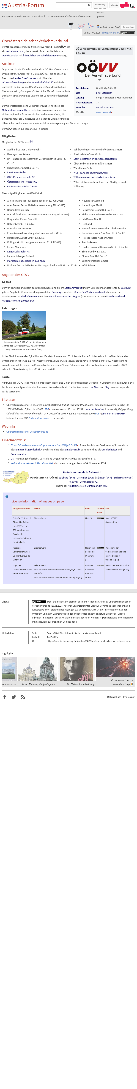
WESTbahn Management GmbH (90, 172)
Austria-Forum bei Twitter (14, 697)
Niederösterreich (30, 296)
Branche (80, 107)
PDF (47, 409)
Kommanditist (18, 454)
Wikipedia (92, 601)
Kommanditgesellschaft (27, 449)
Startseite (5, 5)
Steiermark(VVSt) (123, 477)
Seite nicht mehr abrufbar (113, 413)
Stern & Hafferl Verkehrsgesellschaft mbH (96, 158)
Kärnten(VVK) (104, 477)
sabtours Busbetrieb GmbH (22, 186)
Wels (96, 387)
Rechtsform (82, 88)
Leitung (80, 97)
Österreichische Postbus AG (22, 181)
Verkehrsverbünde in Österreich (82, 472)
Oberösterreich (10, 55)
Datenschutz (114, 696)
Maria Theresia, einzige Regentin (38, 684)
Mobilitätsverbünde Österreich (18, 110)
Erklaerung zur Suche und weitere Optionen (100, 5)
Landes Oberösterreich (25, 78)
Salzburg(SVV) (67, 477)
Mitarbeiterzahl (84, 102)
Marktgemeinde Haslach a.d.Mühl (26, 260)
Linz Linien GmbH (16, 172)
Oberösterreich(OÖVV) (43, 477)
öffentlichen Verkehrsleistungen (40, 55)
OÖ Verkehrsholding (13, 82)
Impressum (129, 696)
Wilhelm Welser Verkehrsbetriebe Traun (94, 177)
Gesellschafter (109, 449)
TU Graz (127, 5)
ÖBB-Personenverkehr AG (21, 177)
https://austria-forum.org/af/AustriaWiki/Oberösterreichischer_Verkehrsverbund (89, 641)
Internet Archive (94, 409)
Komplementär (71, 449)
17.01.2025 (57, 605)
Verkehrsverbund (105, 107)
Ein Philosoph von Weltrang (80, 684)
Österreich (107, 92)
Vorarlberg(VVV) (89, 481)
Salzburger (58, 292)
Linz (98, 92)
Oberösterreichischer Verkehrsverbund (27, 431)
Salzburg (126, 287)
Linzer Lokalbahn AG (18, 251)
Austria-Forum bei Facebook (4, 697)
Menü (114, 5)
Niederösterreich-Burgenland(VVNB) (88, 485)
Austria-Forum (26, 5)
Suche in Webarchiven (39, 418)
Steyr (107, 387)
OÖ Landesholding (39, 82)
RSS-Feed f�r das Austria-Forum (23, 697)
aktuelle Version (110, 32)
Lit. (12, 458)
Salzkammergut (73, 287)
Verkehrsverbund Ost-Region (64, 296)
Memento (56, 409)
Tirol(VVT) (72, 481)
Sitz (78, 92)
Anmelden (128, 27)
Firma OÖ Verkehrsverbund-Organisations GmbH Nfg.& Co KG (44, 445)
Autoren (68, 605)
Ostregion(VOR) (86, 477)
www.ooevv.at (103, 112)
